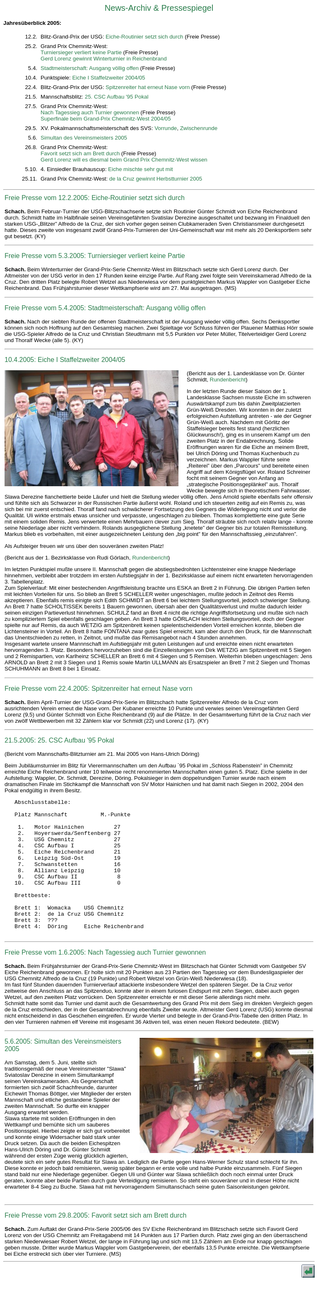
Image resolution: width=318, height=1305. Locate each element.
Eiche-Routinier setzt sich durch (144, 37)
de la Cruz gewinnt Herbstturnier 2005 (155, 179)
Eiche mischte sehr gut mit (140, 169)
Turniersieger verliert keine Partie (81, 52)
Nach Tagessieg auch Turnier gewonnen (90, 112)
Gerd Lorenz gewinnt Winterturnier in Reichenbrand (103, 58)
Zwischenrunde (198, 128)
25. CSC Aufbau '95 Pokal (117, 97)
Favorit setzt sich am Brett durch (80, 153)
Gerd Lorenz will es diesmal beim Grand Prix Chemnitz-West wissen (124, 160)
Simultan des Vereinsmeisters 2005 (84, 138)
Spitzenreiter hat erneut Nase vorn (148, 87)
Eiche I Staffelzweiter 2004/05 (108, 78)
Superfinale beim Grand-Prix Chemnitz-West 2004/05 (106, 119)
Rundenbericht (228, 379)
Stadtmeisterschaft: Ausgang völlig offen (90, 68)
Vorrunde (165, 128)
